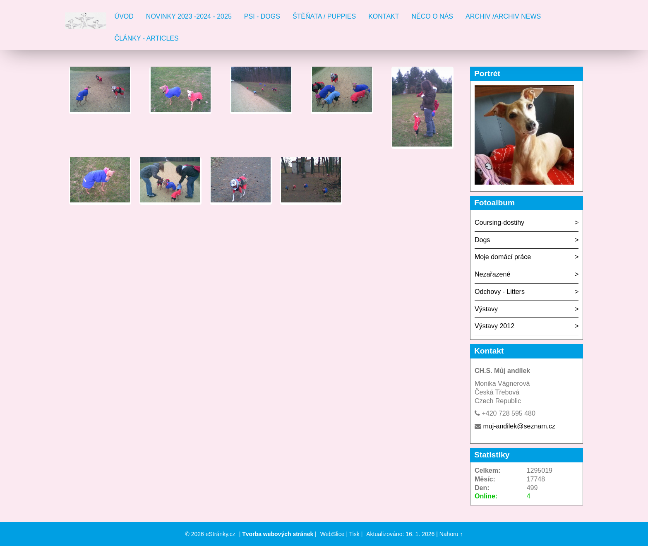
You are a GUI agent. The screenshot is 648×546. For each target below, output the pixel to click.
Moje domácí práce (503, 256)
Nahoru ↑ (451, 534)
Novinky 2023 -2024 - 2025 (189, 16)
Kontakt (383, 16)
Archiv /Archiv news (503, 16)
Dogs (482, 239)
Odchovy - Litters (500, 291)
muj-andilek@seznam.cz (519, 426)
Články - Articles (147, 38)
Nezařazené (492, 274)
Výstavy (486, 309)
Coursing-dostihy (499, 222)
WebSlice (332, 534)
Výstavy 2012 (494, 326)
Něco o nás (432, 16)
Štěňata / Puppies (324, 16)
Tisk (354, 534)
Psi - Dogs (262, 16)
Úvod (124, 16)
